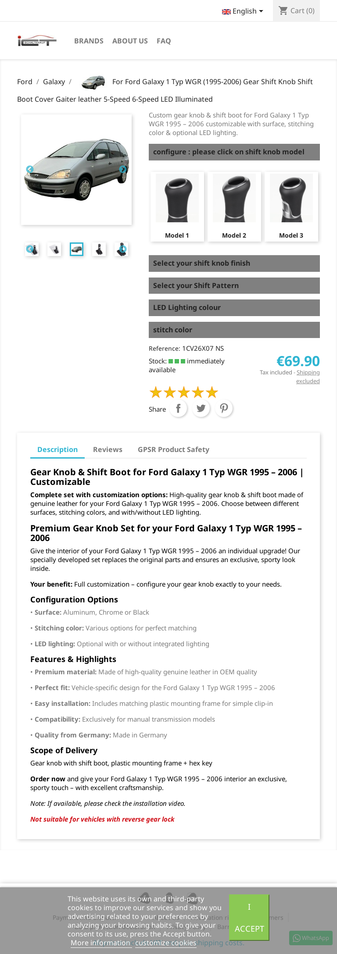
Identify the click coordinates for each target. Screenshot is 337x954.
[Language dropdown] (244, 12)
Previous (29, 169)
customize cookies (166, 942)
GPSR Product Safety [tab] (173, 449)
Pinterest (224, 408)
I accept (249, 917)
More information (101, 942)
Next (122, 169)
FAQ (164, 41)
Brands (89, 41)
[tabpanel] (76, 249)
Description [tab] (57, 449)
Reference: (164, 348)
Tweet (201, 408)
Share (178, 408)
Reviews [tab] (107, 449)
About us (130, 41)
